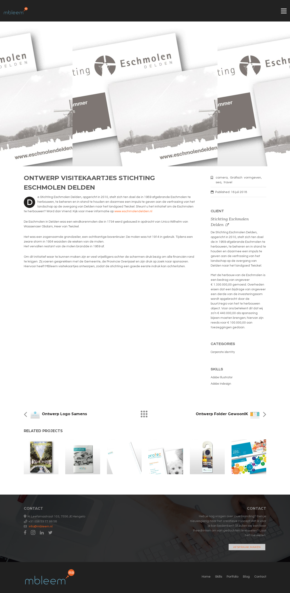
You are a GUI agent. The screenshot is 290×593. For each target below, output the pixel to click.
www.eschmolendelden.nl (133, 211)
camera (222, 177)
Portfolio (232, 576)
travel (228, 182)
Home (206, 576)
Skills (218, 576)
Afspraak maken (247, 547)
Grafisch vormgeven (245, 177)
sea (218, 182)
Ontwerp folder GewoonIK (222, 414)
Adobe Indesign (221, 383)
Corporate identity (223, 352)
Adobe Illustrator (222, 377)
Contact (260, 576)
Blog (246, 576)
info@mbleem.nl (41, 526)
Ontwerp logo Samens (64, 414)
